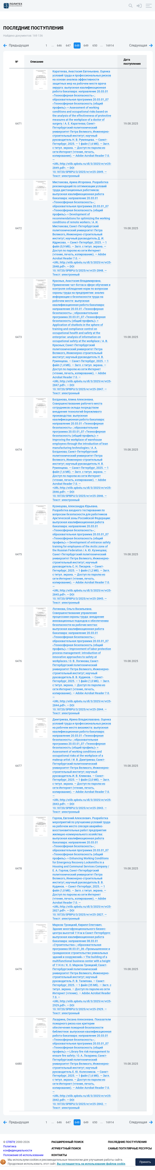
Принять (145, 1162)
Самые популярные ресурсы (130, 1148)
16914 (110, 45)
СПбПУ (10, 1142)
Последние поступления (127, 1142)
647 (68, 45)
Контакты (59, 1155)
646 (59, 45)
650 (94, 45)
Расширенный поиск (67, 1142)
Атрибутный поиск (66, 1148)
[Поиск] (131, 6)
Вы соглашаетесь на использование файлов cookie (91, 1163)
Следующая (141, 45)
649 (86, 45)
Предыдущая (16, 45)
